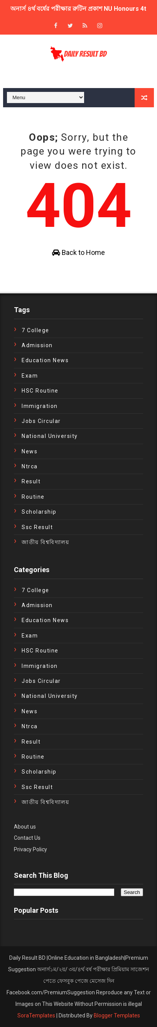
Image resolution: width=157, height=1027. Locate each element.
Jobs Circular (41, 421)
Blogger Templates (117, 1015)
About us (25, 827)
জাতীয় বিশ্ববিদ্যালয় (45, 542)
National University (50, 436)
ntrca (30, 466)
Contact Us (27, 838)
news (29, 451)
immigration (40, 406)
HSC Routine (40, 391)
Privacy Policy (30, 849)
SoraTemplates (36, 1015)
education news (45, 360)
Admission (37, 345)
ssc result (37, 527)
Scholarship (39, 512)
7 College (35, 330)
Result (31, 481)
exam (30, 376)
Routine (33, 497)
